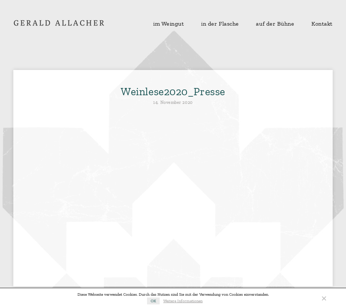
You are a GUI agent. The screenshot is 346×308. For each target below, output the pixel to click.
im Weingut (168, 24)
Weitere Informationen (183, 301)
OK (153, 301)
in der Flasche (220, 24)
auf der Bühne (275, 24)
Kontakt (322, 24)
